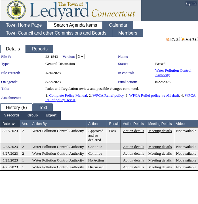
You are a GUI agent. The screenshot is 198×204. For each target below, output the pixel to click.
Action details (133, 131)
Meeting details (160, 131)
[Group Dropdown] (32, 115)
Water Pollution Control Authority (58, 131)
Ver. (25, 124)
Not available (186, 131)
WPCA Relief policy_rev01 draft (154, 95)
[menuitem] (12, 116)
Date (6, 124)
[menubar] (30, 115)
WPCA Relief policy (107, 95)
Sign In (191, 3)
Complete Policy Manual (68, 95)
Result (114, 124)
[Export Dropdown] (51, 115)
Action (93, 124)
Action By (39, 124)
